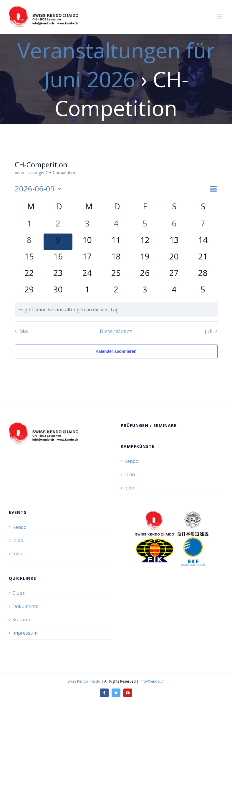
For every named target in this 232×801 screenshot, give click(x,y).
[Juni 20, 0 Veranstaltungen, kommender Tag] (174, 258)
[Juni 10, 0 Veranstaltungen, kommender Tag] (86, 242)
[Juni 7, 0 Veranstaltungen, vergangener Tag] (202, 225)
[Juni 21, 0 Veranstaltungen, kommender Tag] (202, 258)
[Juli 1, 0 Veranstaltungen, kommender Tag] (86, 291)
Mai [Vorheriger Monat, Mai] (24, 331)
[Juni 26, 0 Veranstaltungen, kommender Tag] (144, 275)
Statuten (22, 619)
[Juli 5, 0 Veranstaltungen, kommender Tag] (202, 291)
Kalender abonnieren (115, 351)
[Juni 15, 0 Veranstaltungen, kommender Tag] (29, 258)
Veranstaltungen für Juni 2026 (116, 64)
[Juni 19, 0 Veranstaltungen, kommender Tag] (144, 258)
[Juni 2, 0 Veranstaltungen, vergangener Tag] (58, 225)
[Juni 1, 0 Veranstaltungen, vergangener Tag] (29, 225)
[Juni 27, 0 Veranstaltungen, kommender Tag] (174, 275)
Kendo (131, 461)
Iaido (129, 474)
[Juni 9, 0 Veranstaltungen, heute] (58, 242)
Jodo (129, 487)
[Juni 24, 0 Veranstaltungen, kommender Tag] (86, 275)
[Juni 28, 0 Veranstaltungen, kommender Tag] (202, 275)
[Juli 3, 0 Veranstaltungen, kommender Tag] (144, 291)
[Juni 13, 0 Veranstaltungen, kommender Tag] (174, 242)
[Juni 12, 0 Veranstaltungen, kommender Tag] (144, 242)
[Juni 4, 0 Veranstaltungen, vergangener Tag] (116, 225)
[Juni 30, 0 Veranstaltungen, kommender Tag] (58, 291)
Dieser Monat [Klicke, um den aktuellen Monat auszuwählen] (116, 331)
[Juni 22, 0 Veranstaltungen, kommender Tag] (29, 275)
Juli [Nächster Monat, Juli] (209, 331)
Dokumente (25, 606)
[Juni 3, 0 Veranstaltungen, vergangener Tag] (86, 225)
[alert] (116, 309)
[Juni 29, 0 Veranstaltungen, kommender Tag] (29, 291)
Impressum (24, 633)
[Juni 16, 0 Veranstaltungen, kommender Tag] (58, 258)
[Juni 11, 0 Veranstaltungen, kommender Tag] (116, 242)
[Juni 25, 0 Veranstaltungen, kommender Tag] (116, 275)
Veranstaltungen (30, 173)
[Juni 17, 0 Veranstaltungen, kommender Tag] (86, 258)
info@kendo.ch (152, 681)
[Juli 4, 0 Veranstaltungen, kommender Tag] (174, 291)
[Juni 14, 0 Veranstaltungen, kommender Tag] (202, 242)
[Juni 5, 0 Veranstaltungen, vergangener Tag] (144, 225)
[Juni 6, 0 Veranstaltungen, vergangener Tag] (174, 225)
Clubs (18, 593)
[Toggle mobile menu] (220, 16)
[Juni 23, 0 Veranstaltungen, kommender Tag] (58, 275)
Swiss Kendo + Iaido (83, 681)
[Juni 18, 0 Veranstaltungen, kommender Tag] (116, 258)
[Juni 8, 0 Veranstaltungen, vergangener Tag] (29, 242)
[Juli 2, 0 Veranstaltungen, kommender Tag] (116, 291)
